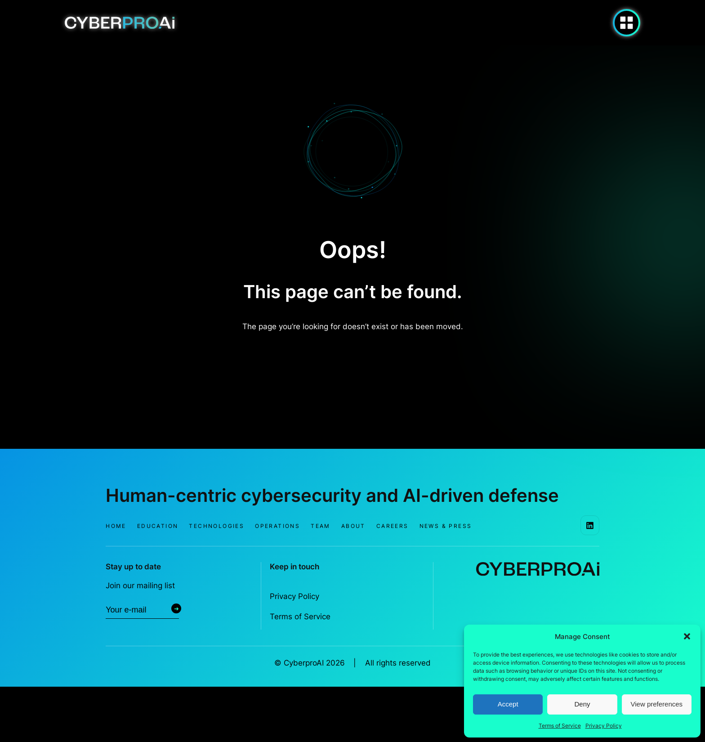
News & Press (445, 526)
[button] (687, 636)
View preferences (657, 704)
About (353, 526)
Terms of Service (560, 725)
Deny (582, 704)
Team (320, 526)
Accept (508, 704)
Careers (392, 526)
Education (157, 526)
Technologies (216, 526)
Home (116, 526)
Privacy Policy (603, 725)
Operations (277, 526)
